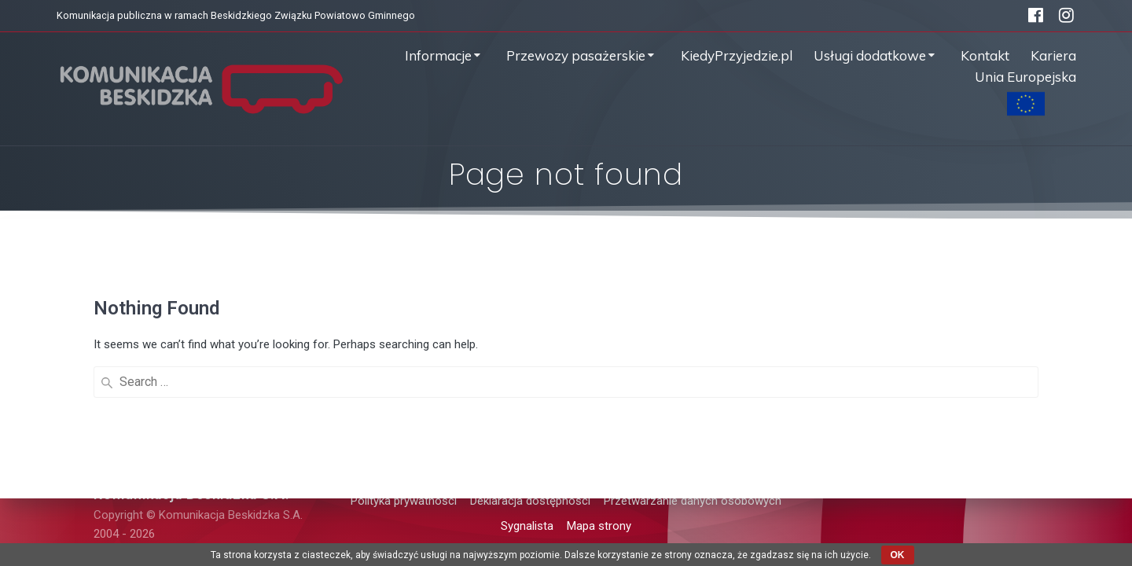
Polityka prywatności (404, 501)
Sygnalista (527, 526)
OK (898, 554)
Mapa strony (599, 526)
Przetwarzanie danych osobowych (692, 501)
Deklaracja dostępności (530, 501)
